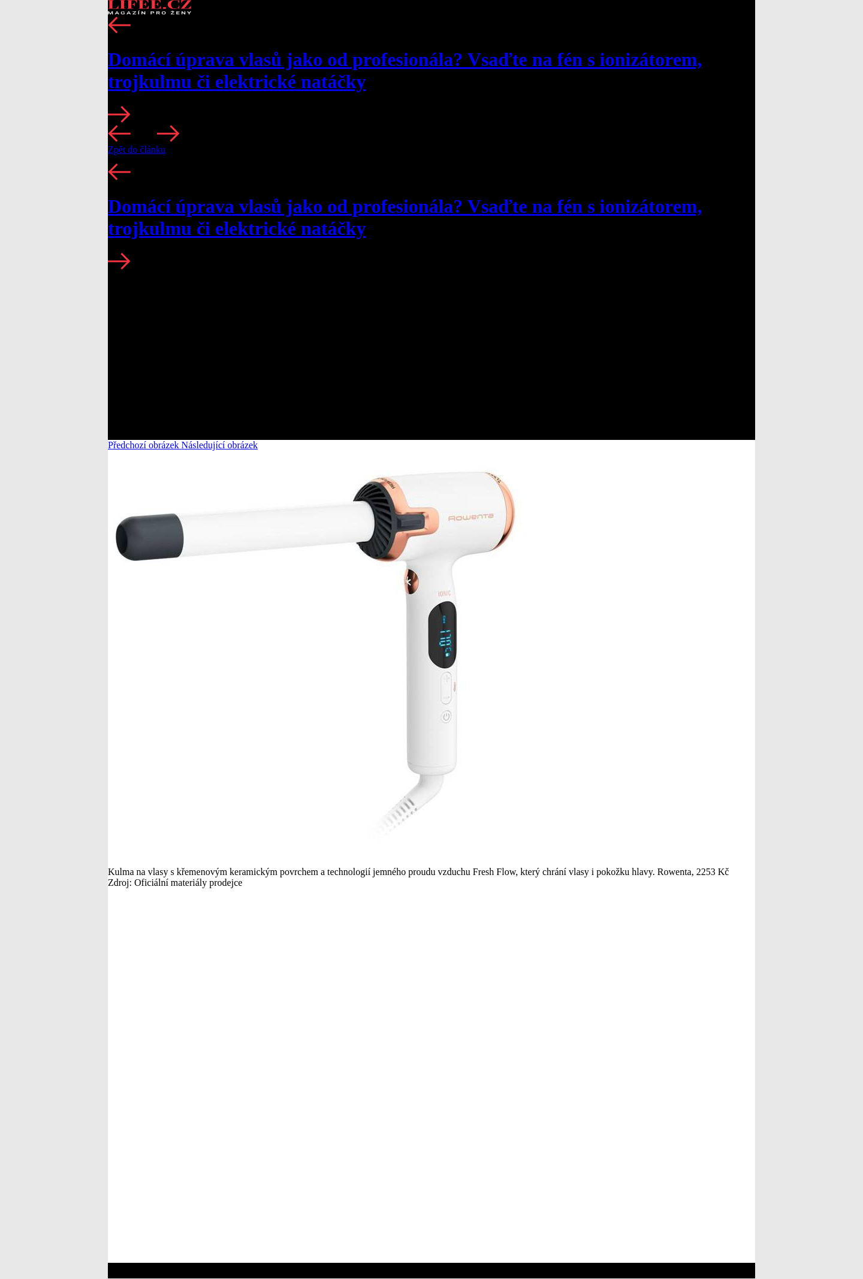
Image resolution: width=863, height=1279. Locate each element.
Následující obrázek (220, 445)
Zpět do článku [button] (136, 149)
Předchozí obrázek (145, 445)
